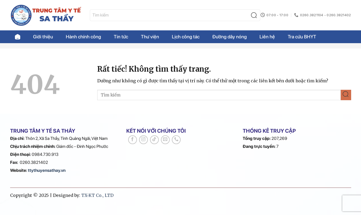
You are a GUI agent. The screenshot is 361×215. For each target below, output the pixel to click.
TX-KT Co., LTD (97, 195)
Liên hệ (267, 36)
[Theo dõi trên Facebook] (132, 139)
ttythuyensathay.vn (47, 170)
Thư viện (150, 36)
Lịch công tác (186, 36)
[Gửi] (255, 15)
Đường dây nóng (229, 36)
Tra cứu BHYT (302, 36)
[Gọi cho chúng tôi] (176, 139)
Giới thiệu (43, 36)
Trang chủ (17, 36)
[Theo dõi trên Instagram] (143, 139)
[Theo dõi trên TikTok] (154, 139)
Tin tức (121, 36)
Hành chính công (83, 36)
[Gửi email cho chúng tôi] (165, 139)
